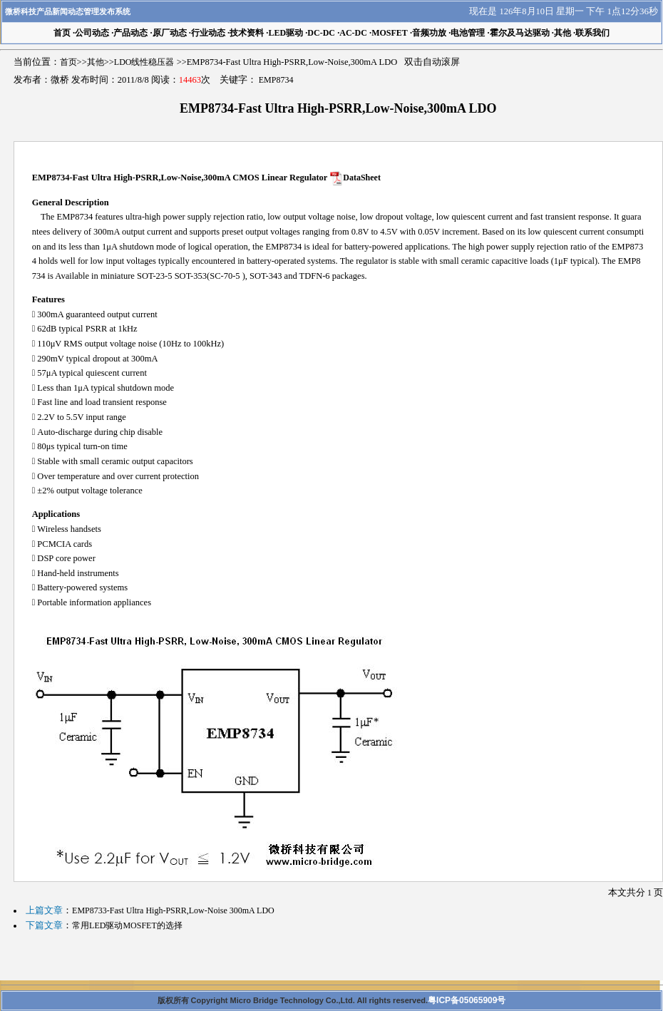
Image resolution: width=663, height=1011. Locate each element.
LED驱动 (285, 33)
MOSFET (389, 33)
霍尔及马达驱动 (520, 33)
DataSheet (362, 178)
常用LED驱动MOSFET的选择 (127, 925)
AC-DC (353, 33)
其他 (562, 33)
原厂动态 (170, 33)
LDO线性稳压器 (144, 62)
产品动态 (130, 33)
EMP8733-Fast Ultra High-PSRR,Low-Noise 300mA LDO (173, 910)
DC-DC (321, 33)
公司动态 (92, 33)
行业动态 (208, 33)
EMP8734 (276, 80)
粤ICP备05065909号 (466, 1000)
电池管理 (468, 33)
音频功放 (429, 33)
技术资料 (247, 33)
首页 (68, 62)
